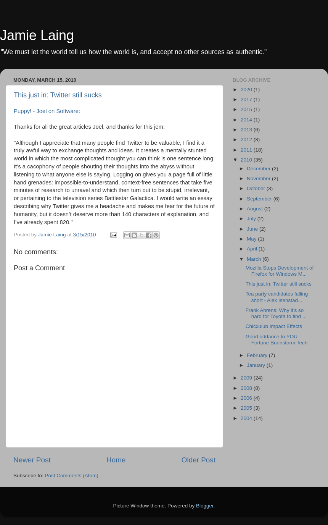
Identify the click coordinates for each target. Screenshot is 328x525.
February (258, 355)
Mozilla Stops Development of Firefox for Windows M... (280, 271)
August (255, 209)
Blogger (205, 506)
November (259, 178)
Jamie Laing (37, 35)
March (254, 259)
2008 (247, 388)
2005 (247, 408)
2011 (247, 150)
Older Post (198, 460)
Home (115, 460)
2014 (247, 120)
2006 (247, 398)
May (252, 239)
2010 (247, 160)
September (260, 199)
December (259, 168)
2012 (247, 139)
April (253, 249)
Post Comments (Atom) (71, 475)
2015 (247, 109)
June (253, 229)
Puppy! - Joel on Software (46, 111)
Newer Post (32, 460)
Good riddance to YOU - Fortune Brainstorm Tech (277, 340)
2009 (247, 378)
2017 (247, 99)
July (252, 218)
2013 (247, 129)
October (257, 188)
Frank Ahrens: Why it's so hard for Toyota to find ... (276, 313)
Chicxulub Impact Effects (274, 326)
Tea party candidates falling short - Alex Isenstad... (277, 297)
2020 (247, 89)
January (257, 365)
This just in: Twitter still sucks (58, 95)
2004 (247, 418)
